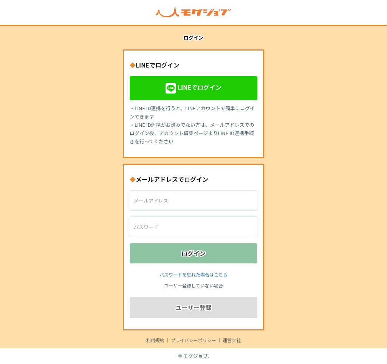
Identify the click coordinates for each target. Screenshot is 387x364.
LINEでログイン (193, 88)
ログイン (193, 253)
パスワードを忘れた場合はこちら (193, 274)
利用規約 (155, 340)
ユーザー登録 (193, 307)
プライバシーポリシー (193, 340)
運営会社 (232, 340)
